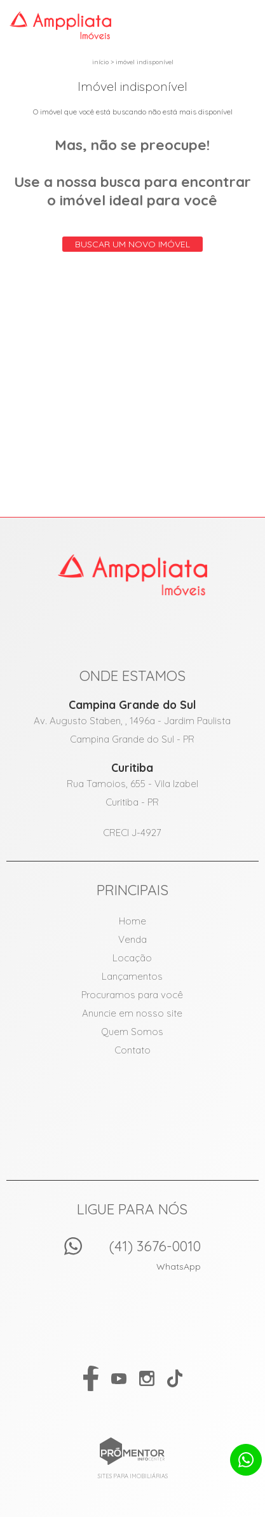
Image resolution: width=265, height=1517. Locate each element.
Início (100, 62)
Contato (132, 1050)
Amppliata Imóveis (132, 575)
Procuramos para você (132, 995)
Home (132, 921)
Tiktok (174, 1378)
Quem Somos (132, 1032)
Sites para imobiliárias (133, 1475)
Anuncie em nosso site (132, 1013)
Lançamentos (132, 976)
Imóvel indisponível (144, 62)
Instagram (147, 1378)
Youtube (119, 1378)
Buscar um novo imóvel (132, 244)
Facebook (91, 1378)
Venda (132, 939)
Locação (132, 958)
